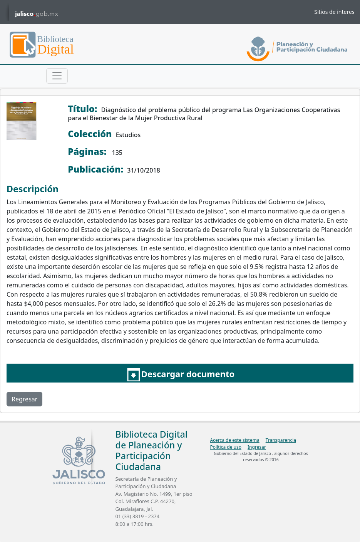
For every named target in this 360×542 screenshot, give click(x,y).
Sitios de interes (334, 11)
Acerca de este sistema (235, 440)
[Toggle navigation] (57, 76)
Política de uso (225, 447)
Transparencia (281, 440)
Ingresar (257, 447)
